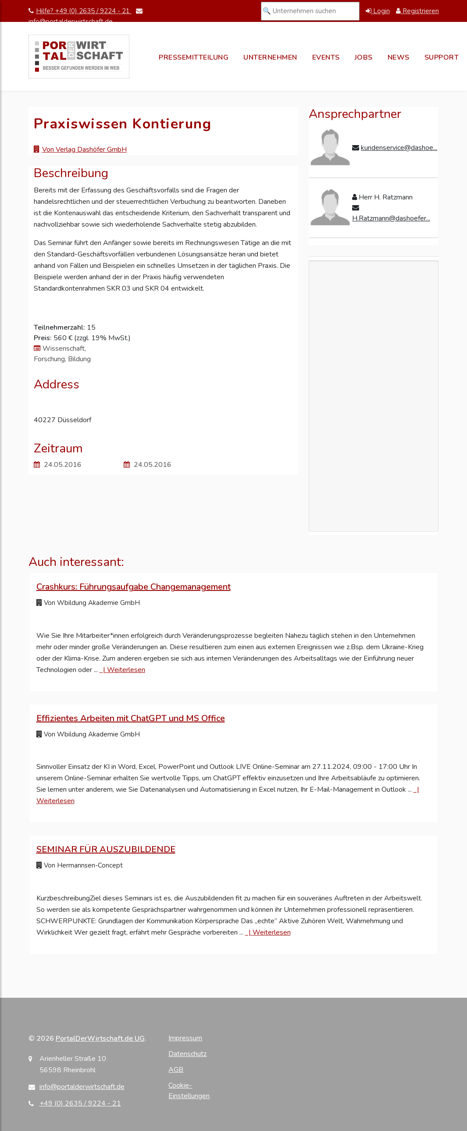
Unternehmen (270, 57)
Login (378, 11)
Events (326, 57)
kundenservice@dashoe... (399, 148)
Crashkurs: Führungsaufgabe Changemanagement (133, 587)
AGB (175, 1069)
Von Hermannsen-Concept (79, 865)
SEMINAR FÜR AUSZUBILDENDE (105, 849)
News (399, 57)
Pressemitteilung (193, 57)
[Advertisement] (373, 396)
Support (441, 57)
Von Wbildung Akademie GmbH (88, 602)
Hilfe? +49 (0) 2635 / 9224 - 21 (80, 11)
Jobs (364, 57)
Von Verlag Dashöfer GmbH (84, 149)
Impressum (185, 1038)
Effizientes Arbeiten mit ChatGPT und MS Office (130, 718)
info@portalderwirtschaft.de (82, 1087)
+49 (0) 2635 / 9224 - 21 (80, 1103)
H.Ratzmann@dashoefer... (391, 218)
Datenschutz (187, 1054)
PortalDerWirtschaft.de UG (100, 1038)
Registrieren (417, 11)
